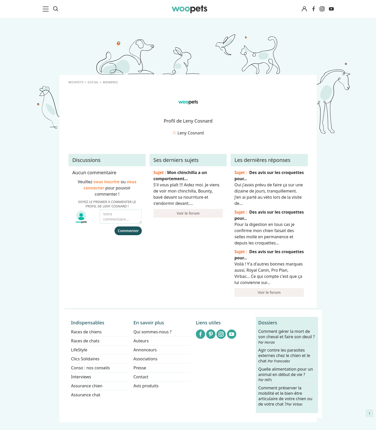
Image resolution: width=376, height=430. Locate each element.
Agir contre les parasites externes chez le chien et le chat (284, 356)
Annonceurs (144, 350)
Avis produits (145, 386)
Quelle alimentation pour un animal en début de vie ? (285, 374)
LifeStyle (79, 350)
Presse (139, 368)
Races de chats (85, 341)
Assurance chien (86, 386)
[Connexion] (304, 9)
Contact (140, 377)
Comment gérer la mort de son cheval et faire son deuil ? (286, 337)
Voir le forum (188, 213)
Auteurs (140, 341)
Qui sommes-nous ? (152, 332)
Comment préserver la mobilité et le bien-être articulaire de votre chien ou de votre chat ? (285, 396)
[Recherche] (55, 9)
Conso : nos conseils (90, 368)
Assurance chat (85, 395)
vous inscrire (106, 182)
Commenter (128, 230)
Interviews (81, 377)
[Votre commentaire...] (121, 216)
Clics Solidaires (85, 359)
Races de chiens (86, 332)
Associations (145, 359)
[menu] (46, 9)
